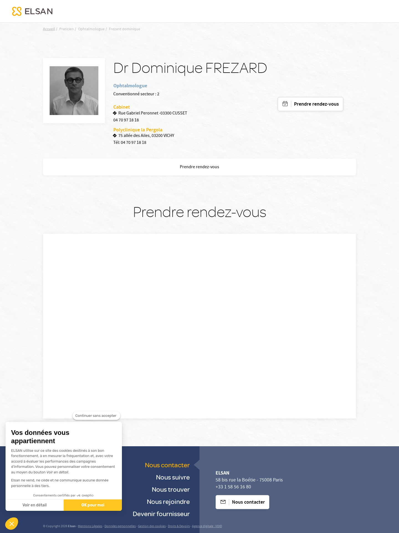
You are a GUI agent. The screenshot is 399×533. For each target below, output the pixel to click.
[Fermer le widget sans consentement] (96, 415)
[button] (11, 523)
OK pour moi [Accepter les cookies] (92, 505)
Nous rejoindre (168, 501)
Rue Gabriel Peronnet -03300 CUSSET (152, 113)
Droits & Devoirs (179, 526)
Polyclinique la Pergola (137, 130)
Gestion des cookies (152, 526)
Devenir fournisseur (161, 513)
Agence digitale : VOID (207, 526)
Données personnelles (120, 526)
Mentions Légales (90, 526)
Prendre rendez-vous (316, 104)
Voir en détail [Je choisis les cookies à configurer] (34, 505)
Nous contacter (167, 464)
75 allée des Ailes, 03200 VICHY (146, 136)
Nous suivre (173, 477)
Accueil (49, 29)
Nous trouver (171, 489)
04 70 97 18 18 (126, 120)
